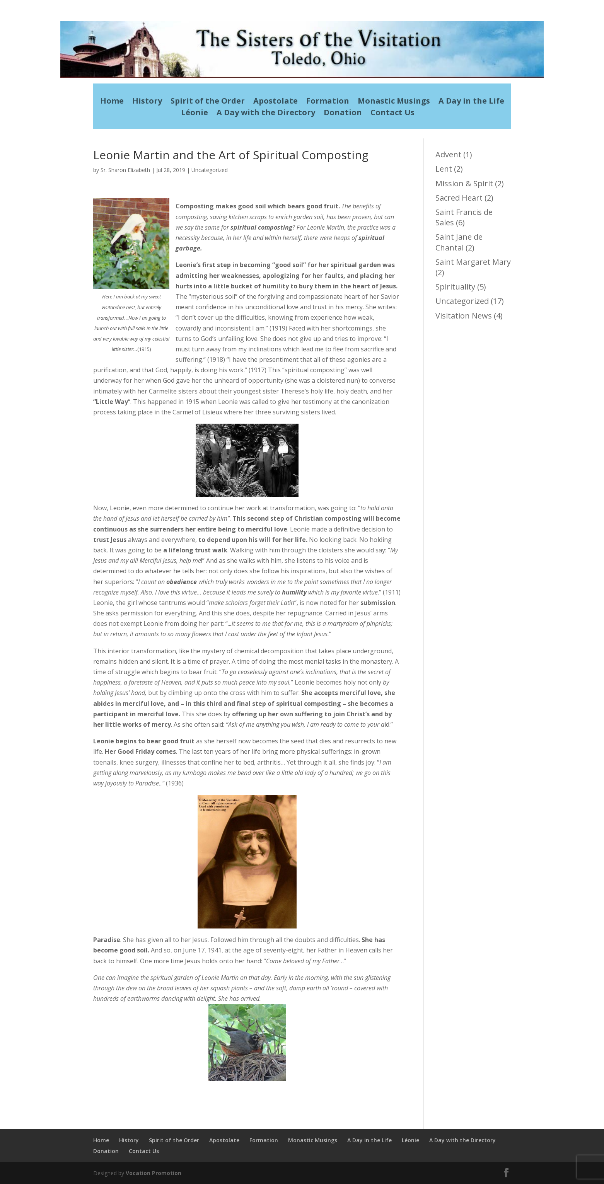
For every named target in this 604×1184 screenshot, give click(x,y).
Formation (327, 102)
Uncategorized (209, 170)
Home (112, 102)
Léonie (194, 114)
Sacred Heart (459, 198)
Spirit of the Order (208, 102)
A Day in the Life (471, 102)
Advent (448, 154)
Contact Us (392, 114)
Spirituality (455, 286)
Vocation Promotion (153, 1173)
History (147, 102)
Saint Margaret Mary (473, 262)
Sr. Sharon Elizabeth (125, 170)
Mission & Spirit (464, 183)
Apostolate (275, 102)
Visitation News (463, 315)
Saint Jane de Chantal (459, 242)
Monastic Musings (394, 102)
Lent (443, 169)
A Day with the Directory (266, 114)
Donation (343, 114)
